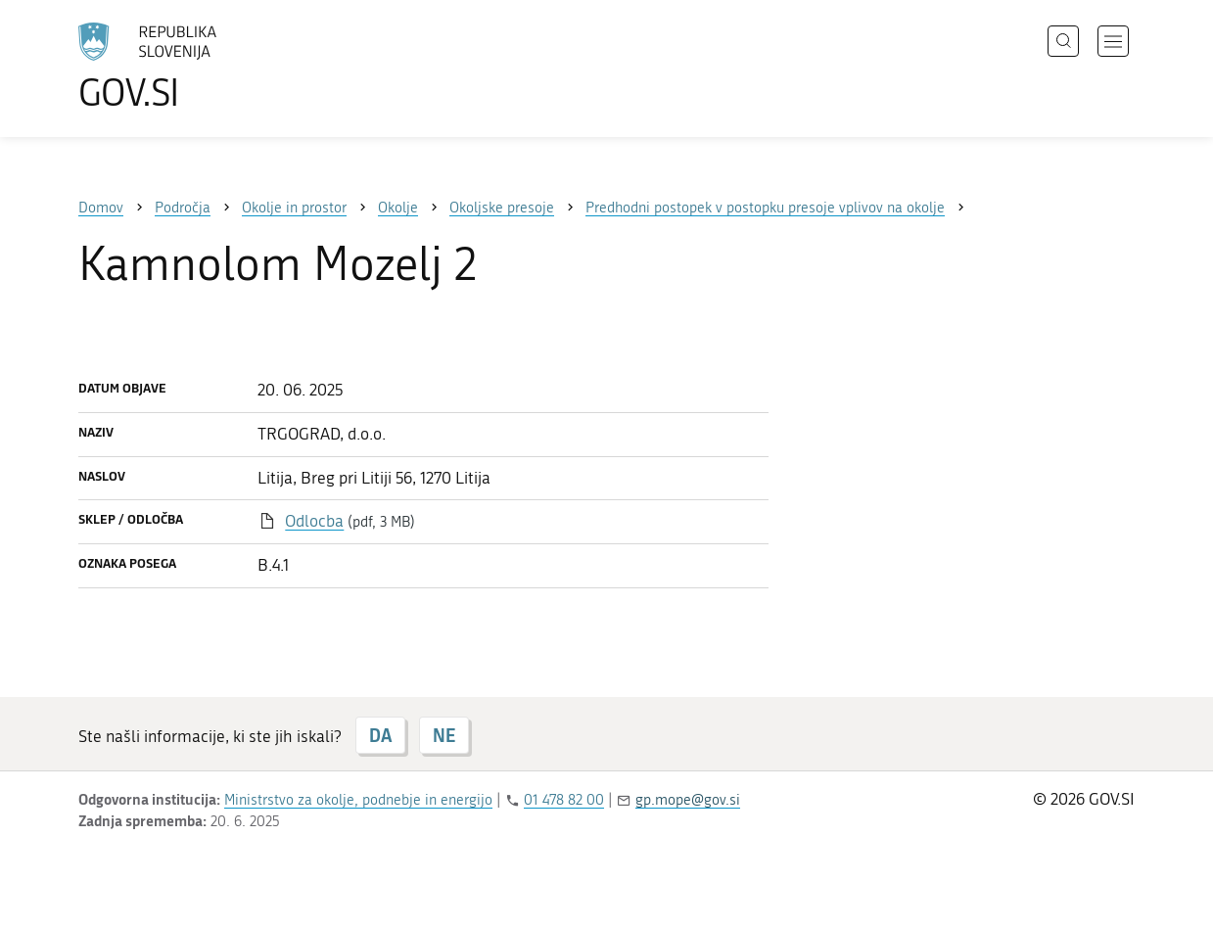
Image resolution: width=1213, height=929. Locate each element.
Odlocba (314, 521)
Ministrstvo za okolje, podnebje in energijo (358, 800)
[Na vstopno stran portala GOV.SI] (201, 67)
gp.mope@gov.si (687, 800)
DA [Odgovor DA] (380, 735)
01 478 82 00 (564, 800)
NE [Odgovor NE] (444, 735)
